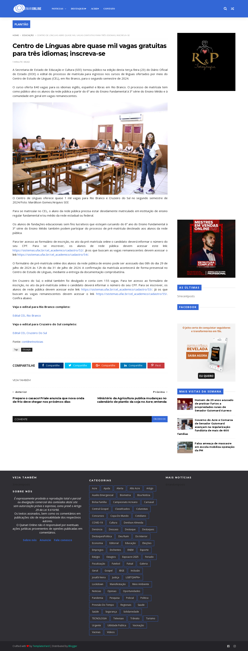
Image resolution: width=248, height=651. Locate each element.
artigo (149, 488)
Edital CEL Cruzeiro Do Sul (30, 333)
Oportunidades (131, 591)
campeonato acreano (125, 502)
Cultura (113, 522)
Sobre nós (30, 540)
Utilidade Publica (117, 625)
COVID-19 (97, 522)
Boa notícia (143, 495)
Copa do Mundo (119, 515)
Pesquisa (115, 598)
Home (16, 35)
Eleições (146, 543)
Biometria (125, 495)
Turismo (150, 618)
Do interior (141, 536)
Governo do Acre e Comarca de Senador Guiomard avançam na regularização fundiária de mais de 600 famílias (205, 426)
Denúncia (97, 529)
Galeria (144, 563)
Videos (111, 632)
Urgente (96, 625)
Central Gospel (100, 509)
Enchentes (115, 550)
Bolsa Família (99, 502)
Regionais (126, 604)
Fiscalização (98, 563)
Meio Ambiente (140, 584)
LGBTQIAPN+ (133, 577)
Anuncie (46, 540)
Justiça (115, 577)
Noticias (57, 8)
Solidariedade (131, 611)
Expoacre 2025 (130, 556)
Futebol (116, 563)
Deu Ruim (123, 536)
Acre (94, 8)
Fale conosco (63, 540)
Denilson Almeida (133, 522)
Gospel (109, 570)
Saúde (95, 611)
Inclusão (135, 570)
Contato (109, 8)
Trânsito (135, 618)
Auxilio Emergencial (102, 495)
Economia (97, 543)
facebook (160, 419)
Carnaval (149, 502)
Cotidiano (140, 515)
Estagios (111, 556)
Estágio (96, 556)
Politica (144, 598)
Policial (130, 598)
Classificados (122, 509)
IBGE (121, 570)
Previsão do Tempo (103, 604)
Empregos (97, 550)
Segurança (111, 611)
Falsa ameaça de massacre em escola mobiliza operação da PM (214, 447)
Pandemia (97, 598)
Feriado (149, 556)
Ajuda (107, 488)
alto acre (135, 488)
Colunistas (142, 509)
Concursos (98, 515)
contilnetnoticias (32, 341)
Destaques (78, 8)
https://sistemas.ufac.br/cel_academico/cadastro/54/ (52, 254)
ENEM (130, 550)
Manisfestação (118, 584)
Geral (95, 570)
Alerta (120, 488)
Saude (141, 604)
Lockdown (97, 584)
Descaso (113, 529)
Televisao (118, 618)
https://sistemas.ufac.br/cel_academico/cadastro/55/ (131, 294)
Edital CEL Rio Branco (27, 315)
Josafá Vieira (99, 577)
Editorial (114, 543)
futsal (130, 563)
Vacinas (96, 632)
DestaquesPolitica (102, 536)
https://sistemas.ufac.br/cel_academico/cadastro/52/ (48, 250)
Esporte (144, 550)
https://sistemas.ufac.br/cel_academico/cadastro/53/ (116, 289)
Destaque (130, 529)
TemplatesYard (41, 646)
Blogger (72, 646)
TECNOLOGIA (99, 618)
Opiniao (112, 591)
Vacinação (138, 625)
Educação (28, 35)
